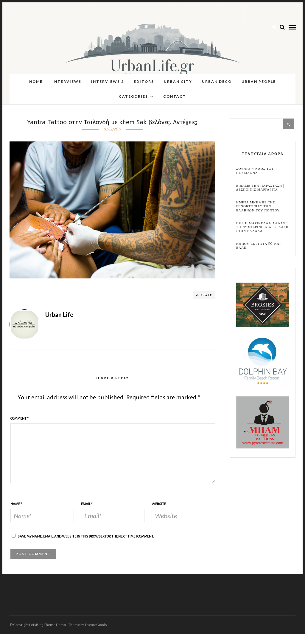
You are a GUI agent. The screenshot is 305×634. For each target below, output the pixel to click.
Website (159, 504)
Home (36, 81)
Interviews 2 (107, 81)
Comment (19, 418)
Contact (174, 96)
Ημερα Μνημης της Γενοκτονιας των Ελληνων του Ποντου (258, 206)
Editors (144, 81)
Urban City (178, 81)
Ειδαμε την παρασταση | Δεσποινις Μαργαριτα (260, 187)
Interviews (66, 81)
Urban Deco (217, 81)
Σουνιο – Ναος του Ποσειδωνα (255, 171)
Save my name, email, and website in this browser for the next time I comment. (86, 536)
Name (16, 504)
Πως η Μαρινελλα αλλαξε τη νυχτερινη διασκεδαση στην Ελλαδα (262, 227)
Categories (133, 96)
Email (87, 504)
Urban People (259, 81)
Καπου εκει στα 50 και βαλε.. (258, 246)
